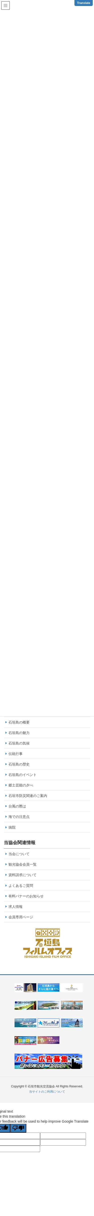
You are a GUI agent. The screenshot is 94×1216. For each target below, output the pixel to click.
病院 (12, 827)
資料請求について (23, 875)
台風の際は (17, 806)
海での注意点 (19, 817)
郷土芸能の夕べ (21, 785)
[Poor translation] (18, 1128)
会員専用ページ (21, 917)
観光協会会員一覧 (23, 864)
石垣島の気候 (19, 743)
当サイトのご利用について (47, 1091)
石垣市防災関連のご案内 (28, 796)
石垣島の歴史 (19, 764)
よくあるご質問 (21, 886)
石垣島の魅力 (19, 733)
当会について (19, 854)
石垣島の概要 (19, 722)
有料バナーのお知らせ (26, 896)
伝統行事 (16, 754)
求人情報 (16, 907)
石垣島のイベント (23, 775)
